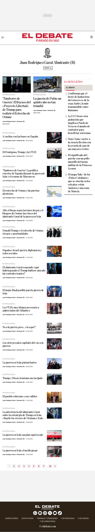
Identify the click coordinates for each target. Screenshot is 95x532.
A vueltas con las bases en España (20, 136)
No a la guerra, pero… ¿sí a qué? (19, 327)
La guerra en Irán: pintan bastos (19, 362)
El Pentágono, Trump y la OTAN (19, 152)
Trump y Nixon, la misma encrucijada (22, 378)
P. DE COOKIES (83, 518)
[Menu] (2, 37)
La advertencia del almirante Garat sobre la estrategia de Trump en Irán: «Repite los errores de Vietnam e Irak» (23, 415)
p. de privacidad (67, 518)
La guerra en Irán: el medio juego (19, 450)
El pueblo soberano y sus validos (19, 396)
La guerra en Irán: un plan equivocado (22, 435)
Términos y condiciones (47, 518)
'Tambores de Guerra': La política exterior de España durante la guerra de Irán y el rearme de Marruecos (23, 173)
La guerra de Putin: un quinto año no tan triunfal (47, 102)
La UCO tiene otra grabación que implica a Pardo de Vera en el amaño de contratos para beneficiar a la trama (79, 125)
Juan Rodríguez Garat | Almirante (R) (13, 121)
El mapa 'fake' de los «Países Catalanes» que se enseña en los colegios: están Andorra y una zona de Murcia (79, 183)
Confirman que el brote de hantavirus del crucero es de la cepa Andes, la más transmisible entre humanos (79, 102)
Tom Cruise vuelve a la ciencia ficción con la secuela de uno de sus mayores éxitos (79, 144)
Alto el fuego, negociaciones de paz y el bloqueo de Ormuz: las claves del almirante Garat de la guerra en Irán (22, 213)
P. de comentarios (47, 521)
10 (50, 466)
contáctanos (27, 518)
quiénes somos (11, 518)
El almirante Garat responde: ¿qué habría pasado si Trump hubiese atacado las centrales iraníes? (23, 270)
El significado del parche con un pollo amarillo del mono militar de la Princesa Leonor (80, 162)
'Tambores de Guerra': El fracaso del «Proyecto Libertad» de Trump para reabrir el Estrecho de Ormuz (16, 108)
